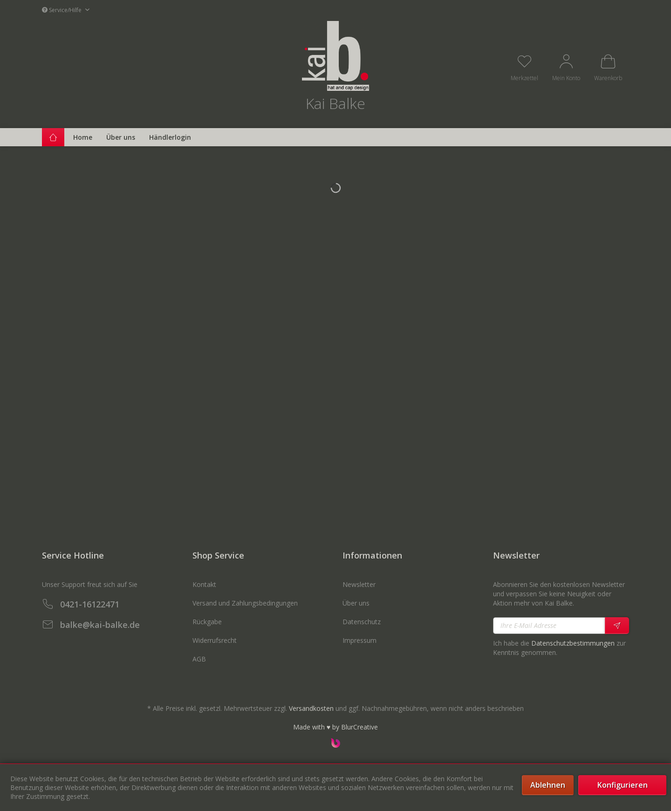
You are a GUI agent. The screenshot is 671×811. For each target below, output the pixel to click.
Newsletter (359, 584)
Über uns (356, 603)
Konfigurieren (622, 785)
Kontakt (204, 584)
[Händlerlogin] (170, 137)
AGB (199, 658)
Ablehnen (547, 785)
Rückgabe (207, 621)
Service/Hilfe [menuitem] (62, 10)
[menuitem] (524, 67)
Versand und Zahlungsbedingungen (245, 603)
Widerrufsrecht (214, 640)
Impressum (359, 640)
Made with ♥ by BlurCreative (335, 726)
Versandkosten (311, 708)
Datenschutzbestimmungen (573, 643)
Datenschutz (361, 621)
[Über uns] (120, 137)
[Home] (82, 137)
